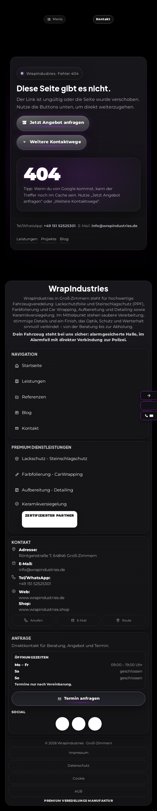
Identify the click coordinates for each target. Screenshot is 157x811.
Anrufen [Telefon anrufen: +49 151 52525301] (33, 620)
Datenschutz (78, 765)
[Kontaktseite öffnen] (78, 699)
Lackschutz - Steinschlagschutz (51, 458)
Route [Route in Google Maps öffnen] (123, 620)
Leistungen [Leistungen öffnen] (30, 381)
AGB (78, 791)
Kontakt (27, 428)
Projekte (48, 239)
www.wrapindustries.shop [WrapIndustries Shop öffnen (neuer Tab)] (44, 609)
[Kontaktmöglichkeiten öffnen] (52, 142)
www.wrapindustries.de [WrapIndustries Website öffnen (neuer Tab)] (41, 597)
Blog (64, 239)
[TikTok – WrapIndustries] (95, 724)
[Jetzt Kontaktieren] (103, 19)
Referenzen (30, 396)
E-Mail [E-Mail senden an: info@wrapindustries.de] (79, 620)
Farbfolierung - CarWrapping (49, 474)
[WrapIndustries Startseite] (79, 19)
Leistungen (27, 239)
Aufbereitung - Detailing (44, 490)
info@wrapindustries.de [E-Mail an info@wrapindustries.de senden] (42, 569)
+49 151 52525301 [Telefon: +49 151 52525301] (35, 583)
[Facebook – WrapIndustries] (78, 724)
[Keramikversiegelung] (46, 514)
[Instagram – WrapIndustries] (62, 724)
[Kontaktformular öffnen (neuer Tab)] (53, 123)
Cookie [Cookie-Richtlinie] (79, 778)
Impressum (78, 752)
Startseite (28, 365)
